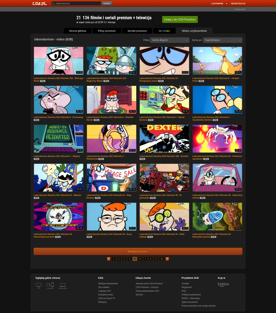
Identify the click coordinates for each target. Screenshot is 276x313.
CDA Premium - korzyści (147, 287)
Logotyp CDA (104, 291)
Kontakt (185, 283)
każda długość (170, 40)
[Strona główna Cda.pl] (40, 3)
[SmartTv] (53, 290)
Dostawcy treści (105, 294)
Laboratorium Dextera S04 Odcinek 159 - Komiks (163, 156)
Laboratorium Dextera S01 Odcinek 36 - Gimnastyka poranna (53, 235)
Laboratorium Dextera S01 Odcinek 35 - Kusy (109, 234)
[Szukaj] (76, 3)
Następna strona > (135, 251)
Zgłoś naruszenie (190, 302)
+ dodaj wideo (239, 9)
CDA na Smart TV (106, 298)
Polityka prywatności (191, 294)
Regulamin (187, 287)
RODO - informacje (191, 298)
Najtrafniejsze (223, 40)
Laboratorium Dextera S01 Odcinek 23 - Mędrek (57, 195)
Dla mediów (103, 287)
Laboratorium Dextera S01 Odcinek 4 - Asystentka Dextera (211, 118)
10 (162, 259)
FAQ (184, 291)
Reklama (102, 302)
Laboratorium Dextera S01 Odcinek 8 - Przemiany (58, 117)
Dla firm (139, 294)
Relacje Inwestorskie (108, 283)
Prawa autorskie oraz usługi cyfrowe (198, 306)
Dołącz (180, 19)
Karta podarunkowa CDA (147, 291)
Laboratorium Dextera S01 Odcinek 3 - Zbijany (57, 156)
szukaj (107, 3)
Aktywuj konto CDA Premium (149, 283)
